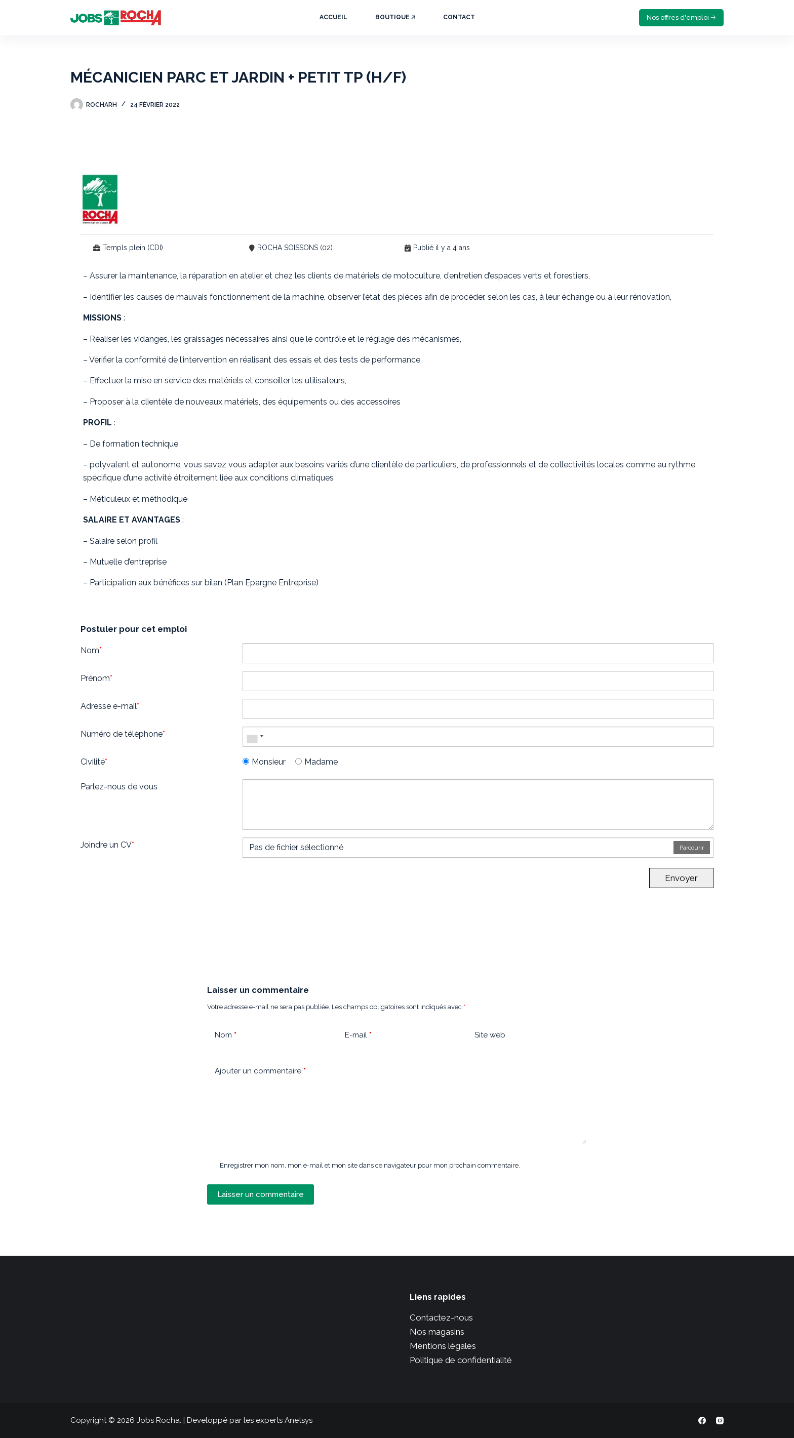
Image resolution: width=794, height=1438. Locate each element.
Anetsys (298, 1420)
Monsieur (264, 762)
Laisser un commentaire (260, 1194)
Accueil (333, 17)
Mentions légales (443, 1346)
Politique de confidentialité (461, 1360)
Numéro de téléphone (123, 734)
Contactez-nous (441, 1317)
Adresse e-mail (110, 706)
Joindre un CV (107, 845)
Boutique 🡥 (395, 17)
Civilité (94, 762)
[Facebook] (702, 1420)
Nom (91, 650)
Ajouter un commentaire (260, 1071)
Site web (489, 1035)
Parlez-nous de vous (119, 786)
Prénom (96, 678)
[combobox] (254, 736)
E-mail (358, 1035)
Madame (316, 762)
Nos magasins (437, 1332)
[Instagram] (720, 1420)
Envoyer (681, 878)
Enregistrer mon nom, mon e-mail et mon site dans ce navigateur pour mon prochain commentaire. (370, 1165)
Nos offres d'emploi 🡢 (681, 17)
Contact (459, 17)
